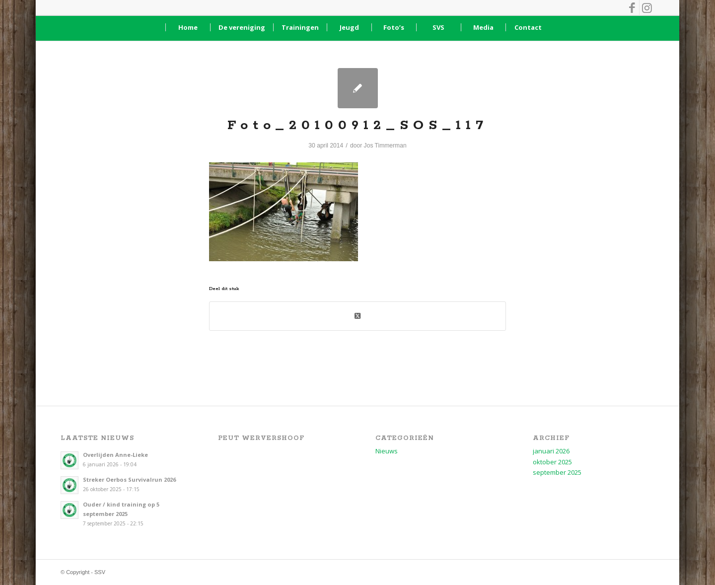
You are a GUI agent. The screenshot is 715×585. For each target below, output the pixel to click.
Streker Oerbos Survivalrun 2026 (129, 479)
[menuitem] (187, 27)
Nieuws (386, 450)
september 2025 (557, 472)
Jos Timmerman (385, 145)
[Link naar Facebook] (632, 7)
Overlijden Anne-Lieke (115, 454)
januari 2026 (551, 450)
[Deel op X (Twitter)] (357, 316)
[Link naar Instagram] (647, 7)
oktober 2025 (552, 461)
